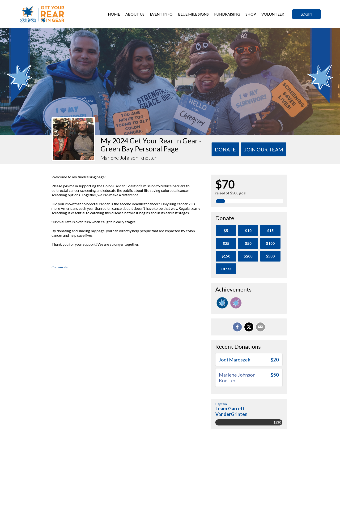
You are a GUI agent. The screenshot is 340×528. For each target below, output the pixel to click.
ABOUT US (134, 14)
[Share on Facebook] (237, 327)
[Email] (260, 327)
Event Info (161, 14)
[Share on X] (249, 327)
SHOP (251, 14)
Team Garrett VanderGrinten (231, 411)
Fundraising (227, 14)
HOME (114, 14)
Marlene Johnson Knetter (237, 377)
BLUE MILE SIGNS (193, 14)
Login (306, 14)
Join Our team (263, 149)
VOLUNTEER (272, 14)
